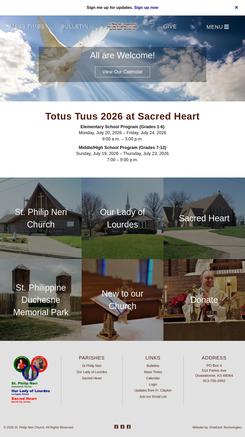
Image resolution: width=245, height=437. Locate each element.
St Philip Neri (91, 366)
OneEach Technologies (225, 427)
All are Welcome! (122, 55)
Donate (204, 300)
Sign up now (146, 7)
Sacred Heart (204, 218)
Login (153, 384)
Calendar (153, 378)
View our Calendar (122, 71)
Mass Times (27, 26)
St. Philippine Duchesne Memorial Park (41, 300)
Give (170, 26)
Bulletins (153, 366)
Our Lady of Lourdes (92, 372)
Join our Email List (153, 396)
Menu (217, 27)
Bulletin (75, 26)
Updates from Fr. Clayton (153, 390)
